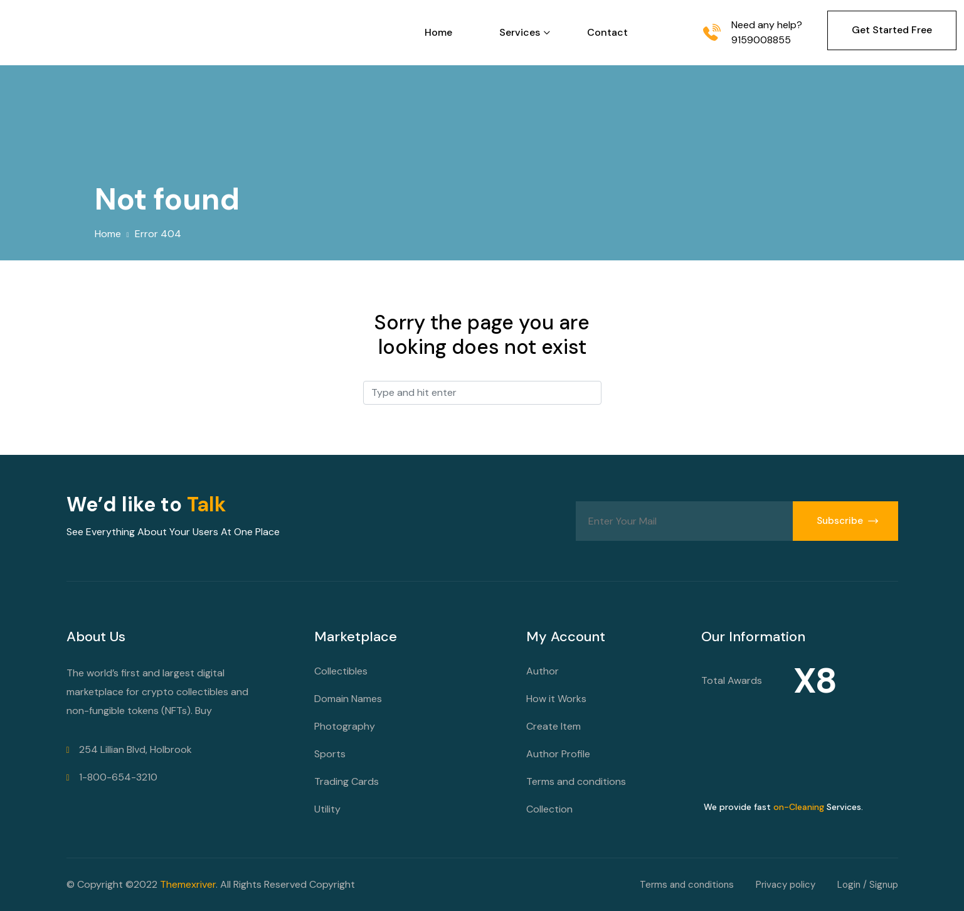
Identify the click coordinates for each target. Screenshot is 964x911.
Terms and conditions (576, 781)
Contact (607, 32)
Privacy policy (785, 884)
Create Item (553, 726)
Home (438, 32)
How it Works (556, 698)
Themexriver (188, 884)
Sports (330, 753)
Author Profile (558, 753)
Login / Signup (867, 884)
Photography (344, 726)
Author (542, 671)
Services (519, 32)
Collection (549, 809)
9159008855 (761, 39)
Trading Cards (346, 781)
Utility (327, 809)
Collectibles (341, 671)
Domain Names (348, 698)
